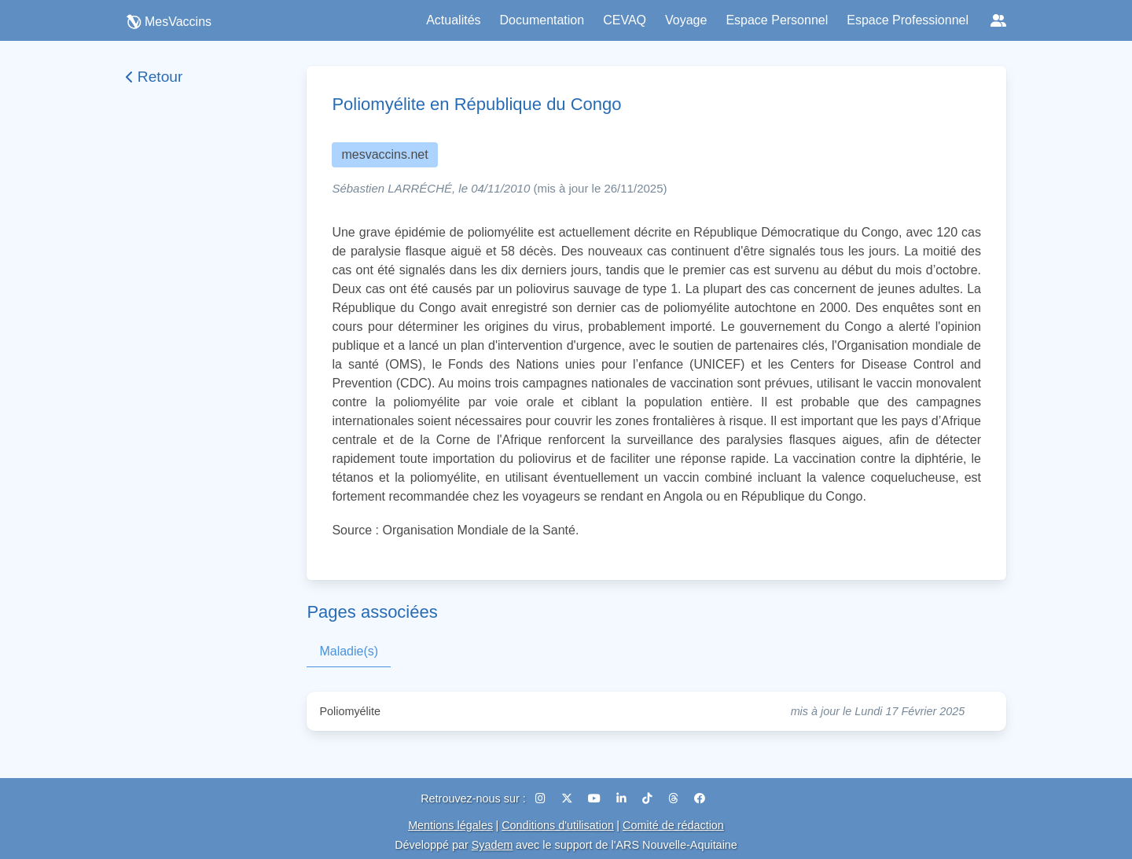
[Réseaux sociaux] (998, 20)
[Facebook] (699, 798)
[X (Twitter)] (568, 798)
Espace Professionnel (907, 20)
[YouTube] (596, 798)
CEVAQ (624, 20)
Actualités (453, 20)
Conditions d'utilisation (558, 825)
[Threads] (675, 798)
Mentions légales (450, 825)
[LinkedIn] (623, 798)
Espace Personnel (777, 20)
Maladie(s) (348, 651)
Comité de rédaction (673, 825)
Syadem (492, 845)
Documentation (542, 20)
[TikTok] (649, 798)
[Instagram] (542, 798)
